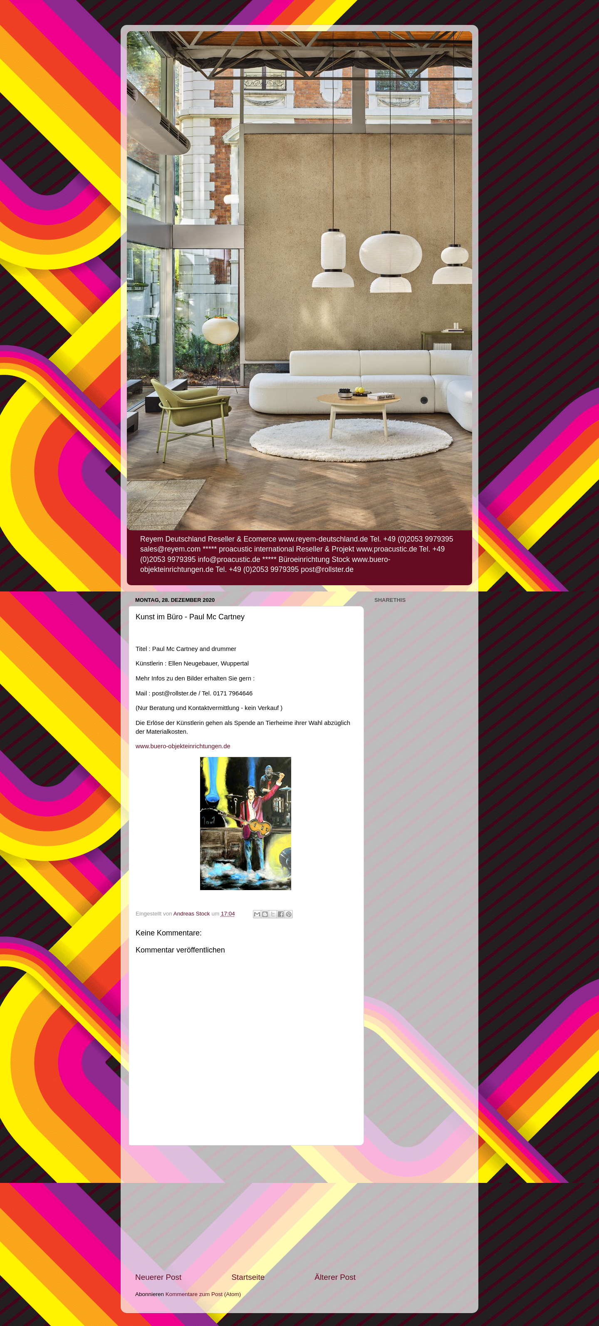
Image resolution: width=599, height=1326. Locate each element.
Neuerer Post (158, 1277)
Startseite (248, 1277)
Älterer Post (335, 1277)
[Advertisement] (245, 1209)
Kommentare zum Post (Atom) (203, 1294)
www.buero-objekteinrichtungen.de (183, 746)
